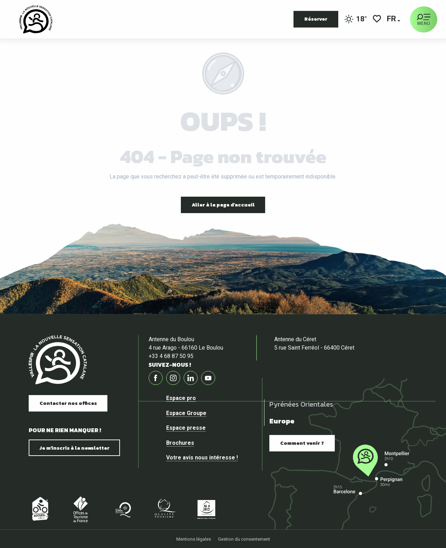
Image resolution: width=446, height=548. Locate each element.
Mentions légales (193, 539)
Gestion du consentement (244, 539)
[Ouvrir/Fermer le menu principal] (423, 19)
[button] (392, 19)
